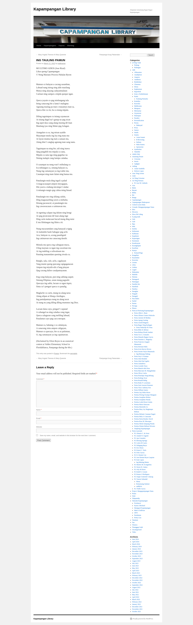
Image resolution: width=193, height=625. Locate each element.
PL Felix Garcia (139, 453)
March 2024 (136, 544)
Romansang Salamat (142, 484)
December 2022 (137, 578)
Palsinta (134, 277)
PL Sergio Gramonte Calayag (143, 477)
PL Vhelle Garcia (139, 489)
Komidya (137, 101)
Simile (136, 132)
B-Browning (140, 140)
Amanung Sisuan (137, 157)
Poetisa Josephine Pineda (142, 400)
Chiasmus (137, 84)
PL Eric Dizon (138, 448)
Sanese (136, 130)
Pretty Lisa (137, 518)
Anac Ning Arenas (138, 173)
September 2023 (137, 558)
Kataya (134, 250)
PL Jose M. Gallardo (140, 183)
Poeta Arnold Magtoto (141, 323)
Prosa (136, 128)
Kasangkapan (136, 246)
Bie (133, 195)
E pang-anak (136, 217)
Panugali (135, 296)
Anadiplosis (138, 75)
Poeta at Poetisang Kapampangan (143, 311)
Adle (133, 70)
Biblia (134, 193)
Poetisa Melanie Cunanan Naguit (144, 414)
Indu (133, 226)
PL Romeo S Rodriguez (141, 474)
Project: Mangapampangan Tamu (142, 491)
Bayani (134, 190)
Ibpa (133, 224)
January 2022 (136, 604)
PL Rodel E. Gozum (140, 472)
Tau (133, 522)
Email (38, 418)
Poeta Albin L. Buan (140, 313)
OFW (136, 513)
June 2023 (135, 566)
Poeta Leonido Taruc (141, 366)
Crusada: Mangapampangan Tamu (143, 207)
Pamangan (135, 282)
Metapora (137, 108)
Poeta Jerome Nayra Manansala (144, 351)
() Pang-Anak (136, 63)
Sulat (134, 496)
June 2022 (135, 592)
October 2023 (136, 556)
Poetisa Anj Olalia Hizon (142, 392)
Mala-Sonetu (140, 144)
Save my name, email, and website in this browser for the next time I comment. (68, 435)
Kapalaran (135, 236)
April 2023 (135, 571)
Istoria (136, 161)
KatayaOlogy (138, 253)
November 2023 (137, 554)
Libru (134, 265)
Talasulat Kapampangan (140, 501)
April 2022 (135, 597)
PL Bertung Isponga (140, 441)
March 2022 (136, 599)
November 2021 (137, 609)
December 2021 (137, 607)
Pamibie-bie (136, 284)
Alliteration (138, 72)
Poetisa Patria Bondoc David (143, 419)
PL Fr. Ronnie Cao (140, 455)
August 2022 (136, 587)
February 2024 (137, 546)
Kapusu (62, 46)
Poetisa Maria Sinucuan (141, 404)
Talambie (137, 152)
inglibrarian (62, 63)
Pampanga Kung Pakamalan (110, 55)
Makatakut (135, 272)
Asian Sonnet (140, 137)
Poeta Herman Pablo (140, 347)
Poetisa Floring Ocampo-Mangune (145, 395)
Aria (133, 185)
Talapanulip (136, 498)
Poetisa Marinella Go (141, 407)
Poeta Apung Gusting (141, 320)
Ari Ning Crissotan (138, 178)
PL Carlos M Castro (140, 443)
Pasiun (134, 303)
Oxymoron (137, 113)
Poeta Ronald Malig (140, 380)
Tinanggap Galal (137, 527)
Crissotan (137, 159)
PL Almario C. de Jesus (141, 433)
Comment (40, 379)
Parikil (134, 301)
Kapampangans (50, 46)
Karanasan (135, 241)
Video (134, 532)
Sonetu (136, 135)
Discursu (135, 212)
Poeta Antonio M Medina (142, 318)
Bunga (134, 197)
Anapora (137, 77)
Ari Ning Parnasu (137, 181)
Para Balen (135, 299)
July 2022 (135, 590)
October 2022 (136, 583)
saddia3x (139, 486)
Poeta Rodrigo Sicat (140, 378)
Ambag (134, 166)
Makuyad (139, 125)
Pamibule (135, 286)
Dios (133, 209)
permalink (73, 353)
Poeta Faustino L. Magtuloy (143, 339)
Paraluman (137, 515)
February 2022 (137, 602)
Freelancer (137, 503)
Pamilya (134, 289)
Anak (134, 176)
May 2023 (135, 568)
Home (38, 46)
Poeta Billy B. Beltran (141, 330)
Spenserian (139, 147)
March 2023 (136, 573)
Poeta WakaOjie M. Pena (144, 327)
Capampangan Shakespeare (141, 202)
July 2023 (135, 563)
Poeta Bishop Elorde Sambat (143, 332)
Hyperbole (137, 92)
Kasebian (135, 248)
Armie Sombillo (139, 169)
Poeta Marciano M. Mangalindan (144, 371)
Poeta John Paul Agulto (141, 361)
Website (39, 427)
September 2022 (137, 585)
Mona (138, 481)
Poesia (56, 353)
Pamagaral (135, 279)
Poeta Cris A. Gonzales (141, 335)
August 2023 (136, 561)
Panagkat (135, 291)
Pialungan (137, 67)
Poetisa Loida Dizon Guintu (143, 402)
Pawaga (134, 306)
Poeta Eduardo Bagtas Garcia (143, 337)
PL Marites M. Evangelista (142, 465)
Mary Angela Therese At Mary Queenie (51, 55)
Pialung (136, 65)
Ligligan (137, 164)
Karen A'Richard (139, 506)
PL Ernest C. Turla (140, 450)
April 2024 (135, 542)
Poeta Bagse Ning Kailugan (143, 325)
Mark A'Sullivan (139, 510)
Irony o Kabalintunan (141, 94)
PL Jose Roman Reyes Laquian (144, 457)
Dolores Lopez (139, 171)
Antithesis (137, 79)
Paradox (136, 118)
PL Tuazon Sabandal (140, 479)
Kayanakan (135, 258)
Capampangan (136, 200)
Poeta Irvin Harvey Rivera (142, 349)
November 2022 (137, 580)
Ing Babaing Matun (142, 462)
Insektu (134, 229)
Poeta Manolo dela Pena (142, 368)
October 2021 (136, 611)
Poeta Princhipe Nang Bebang (143, 376)
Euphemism (138, 89)
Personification (139, 120)
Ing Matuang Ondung (143, 354)
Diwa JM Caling (137, 214)
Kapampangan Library (55, 9)
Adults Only (136, 154)
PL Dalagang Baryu (140, 445)
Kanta (136, 96)
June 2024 (135, 539)
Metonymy (137, 111)
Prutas (134, 493)
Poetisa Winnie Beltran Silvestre (144, 426)
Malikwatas (138, 106)
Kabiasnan (135, 231)
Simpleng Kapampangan (142, 429)
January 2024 (136, 549)
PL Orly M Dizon (140, 469)
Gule (133, 222)
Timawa (134, 525)
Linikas (134, 267)
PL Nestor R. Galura (140, 467)
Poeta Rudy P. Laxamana (142, 383)
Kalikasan (135, 234)
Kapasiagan (136, 238)
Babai (134, 188)
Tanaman (135, 520)
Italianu (138, 142)
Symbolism (138, 149)
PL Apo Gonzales (139, 438)
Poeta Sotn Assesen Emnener (143, 385)
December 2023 (137, 551)
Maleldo (135, 274)
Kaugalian (135, 255)
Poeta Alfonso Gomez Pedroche (144, 315)
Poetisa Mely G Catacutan (142, 416)
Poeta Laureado (137, 431)
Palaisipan (137, 116)
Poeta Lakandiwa (139, 364)
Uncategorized (137, 530)
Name (39, 410)
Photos (134, 308)
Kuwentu (137, 104)
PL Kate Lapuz (139, 460)
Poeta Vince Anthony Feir (142, 388)
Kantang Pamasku (142, 99)
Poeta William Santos (141, 390)
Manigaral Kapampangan (142, 508)
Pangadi (134, 294)
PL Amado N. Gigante (141, 436)
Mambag (70, 46)
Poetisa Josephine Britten (142, 397)
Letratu (134, 262)
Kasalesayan (136, 243)
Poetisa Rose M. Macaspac (142, 421)
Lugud (134, 270)
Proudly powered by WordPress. (143, 619)
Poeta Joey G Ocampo (141, 356)
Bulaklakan (138, 82)
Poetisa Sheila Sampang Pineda (144, 424)
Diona (136, 87)
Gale (133, 219)
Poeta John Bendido (140, 359)
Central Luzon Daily (138, 205)
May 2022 (135, 595)
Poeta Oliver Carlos (140, 373)
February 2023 (137, 575)
